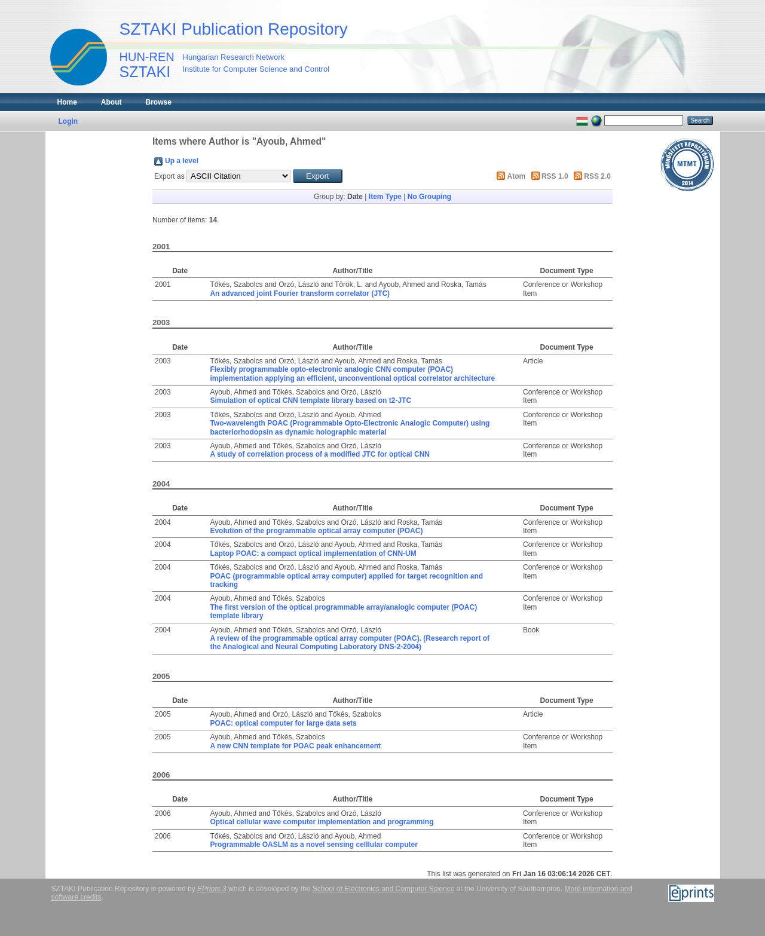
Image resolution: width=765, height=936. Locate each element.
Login (68, 121)
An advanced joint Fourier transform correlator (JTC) (300, 293)
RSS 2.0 (597, 176)
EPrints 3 (212, 889)
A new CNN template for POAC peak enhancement (295, 746)
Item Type (385, 196)
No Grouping (429, 196)
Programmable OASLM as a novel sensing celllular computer (313, 844)
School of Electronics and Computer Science (383, 889)
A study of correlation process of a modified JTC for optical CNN (320, 454)
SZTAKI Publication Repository (234, 29)
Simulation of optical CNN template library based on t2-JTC (310, 400)
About (111, 102)
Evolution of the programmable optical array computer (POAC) (316, 531)
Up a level (181, 161)
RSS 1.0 (554, 176)
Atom (516, 176)
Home (67, 102)
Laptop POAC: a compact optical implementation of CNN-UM (313, 553)
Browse (159, 102)
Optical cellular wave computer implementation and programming (321, 822)
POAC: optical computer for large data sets (283, 723)
